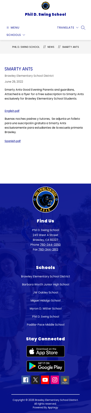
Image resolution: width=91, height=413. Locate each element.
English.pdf (12, 111)
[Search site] (83, 28)
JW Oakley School (45, 292)
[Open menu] (12, 27)
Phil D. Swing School (26, 47)
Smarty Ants (70, 47)
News (51, 47)
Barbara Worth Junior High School (45, 284)
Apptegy (53, 407)
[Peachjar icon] (65, 384)
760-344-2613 (48, 249)
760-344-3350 (50, 245)
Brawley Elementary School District (45, 276)
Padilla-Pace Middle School (45, 325)
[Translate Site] (67, 27)
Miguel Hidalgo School (45, 300)
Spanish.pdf (13, 141)
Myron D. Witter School (46, 308)
